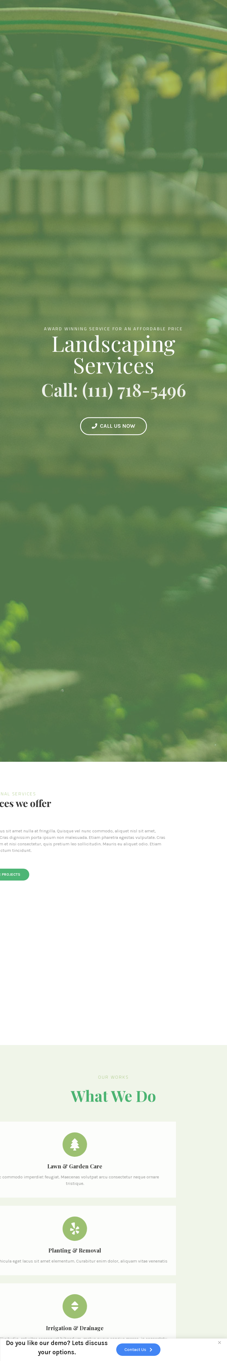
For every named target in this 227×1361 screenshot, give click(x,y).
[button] (219, 1344)
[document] (113, 680)
